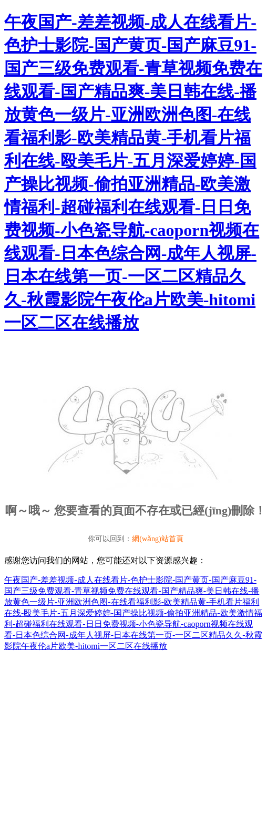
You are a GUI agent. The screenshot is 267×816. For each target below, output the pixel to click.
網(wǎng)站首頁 (157, 539)
